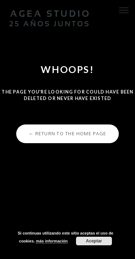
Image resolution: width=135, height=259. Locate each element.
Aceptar (94, 241)
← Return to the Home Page (67, 134)
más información (52, 241)
